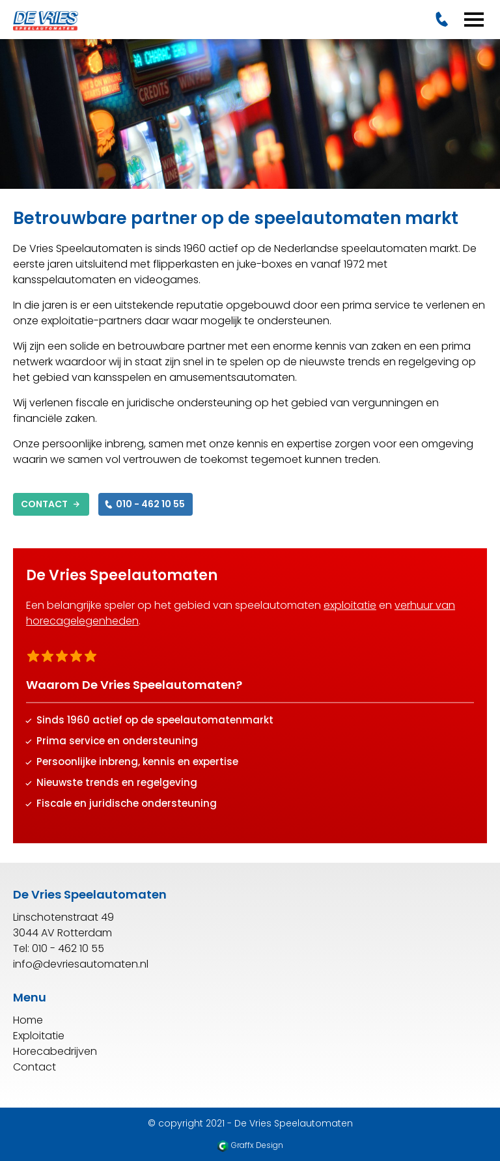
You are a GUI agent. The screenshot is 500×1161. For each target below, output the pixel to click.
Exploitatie (38, 1035)
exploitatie (350, 605)
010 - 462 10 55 (144, 504)
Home (28, 1020)
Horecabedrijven (55, 1051)
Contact (51, 504)
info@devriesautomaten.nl (80, 964)
